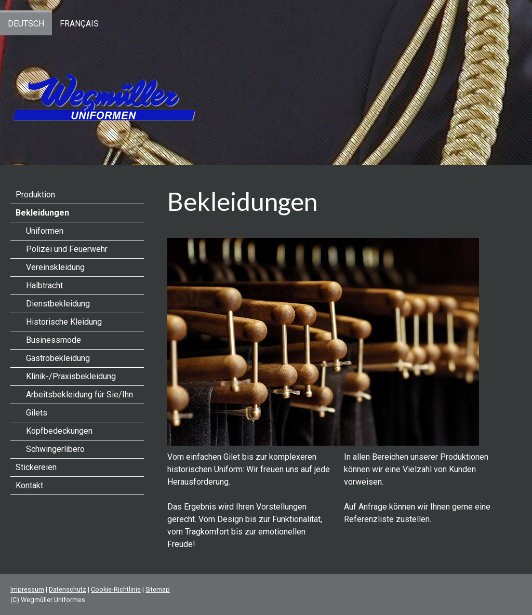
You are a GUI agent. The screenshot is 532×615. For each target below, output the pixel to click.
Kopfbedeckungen (59, 431)
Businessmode (53, 340)
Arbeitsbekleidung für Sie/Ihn (79, 394)
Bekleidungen (42, 213)
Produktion (35, 194)
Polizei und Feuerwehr (67, 249)
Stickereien (36, 467)
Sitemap (157, 589)
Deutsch (26, 24)
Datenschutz (67, 589)
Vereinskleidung (55, 267)
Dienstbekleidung (58, 304)
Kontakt (29, 485)
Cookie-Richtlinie (116, 589)
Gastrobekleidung (58, 358)
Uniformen (44, 231)
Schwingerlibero (55, 449)
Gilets (36, 413)
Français (79, 24)
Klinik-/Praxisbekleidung (71, 376)
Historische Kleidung (64, 322)
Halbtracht (44, 285)
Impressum (27, 589)
